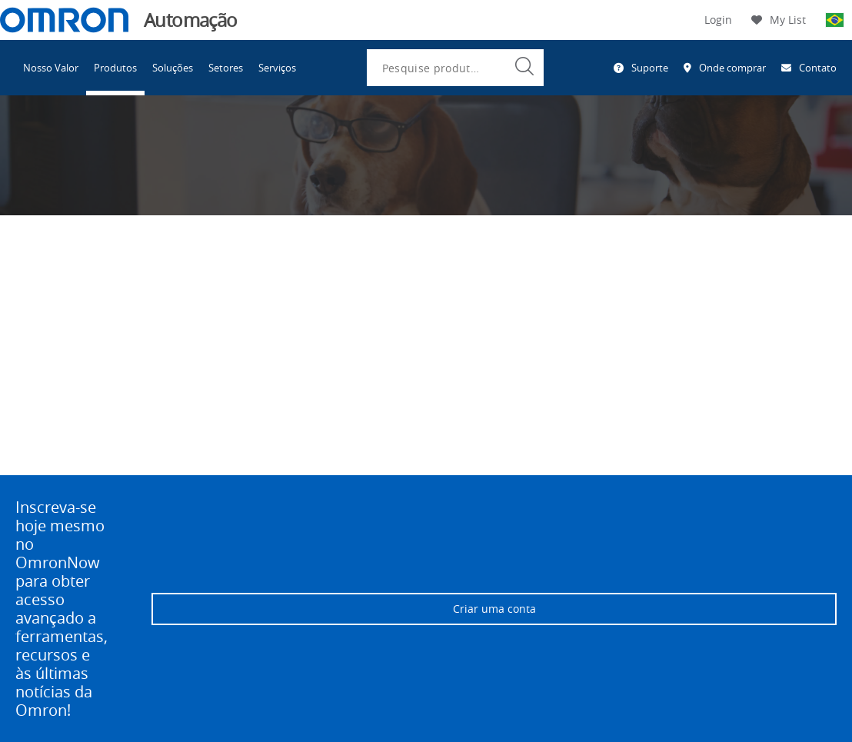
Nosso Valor (50, 68)
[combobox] (455, 67)
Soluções (172, 68)
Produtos (115, 68)
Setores (225, 68)
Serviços (277, 68)
